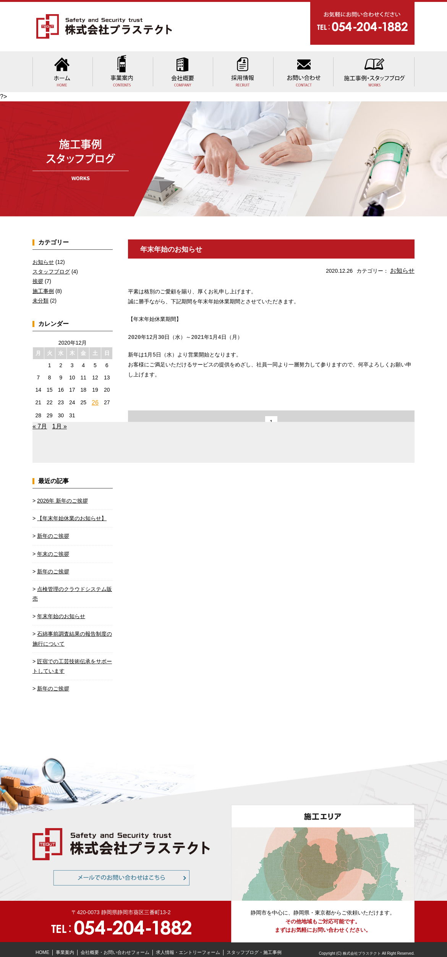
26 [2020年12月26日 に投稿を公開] (95, 395)
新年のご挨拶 (53, 528)
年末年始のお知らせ (174, 242)
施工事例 (43, 285)
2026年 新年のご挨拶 (62, 493)
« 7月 (39, 418)
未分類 (40, 294)
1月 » (59, 418)
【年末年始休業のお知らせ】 (72, 511)
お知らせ (404, 263)
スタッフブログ (51, 265)
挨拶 (37, 275)
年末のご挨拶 (53, 546)
